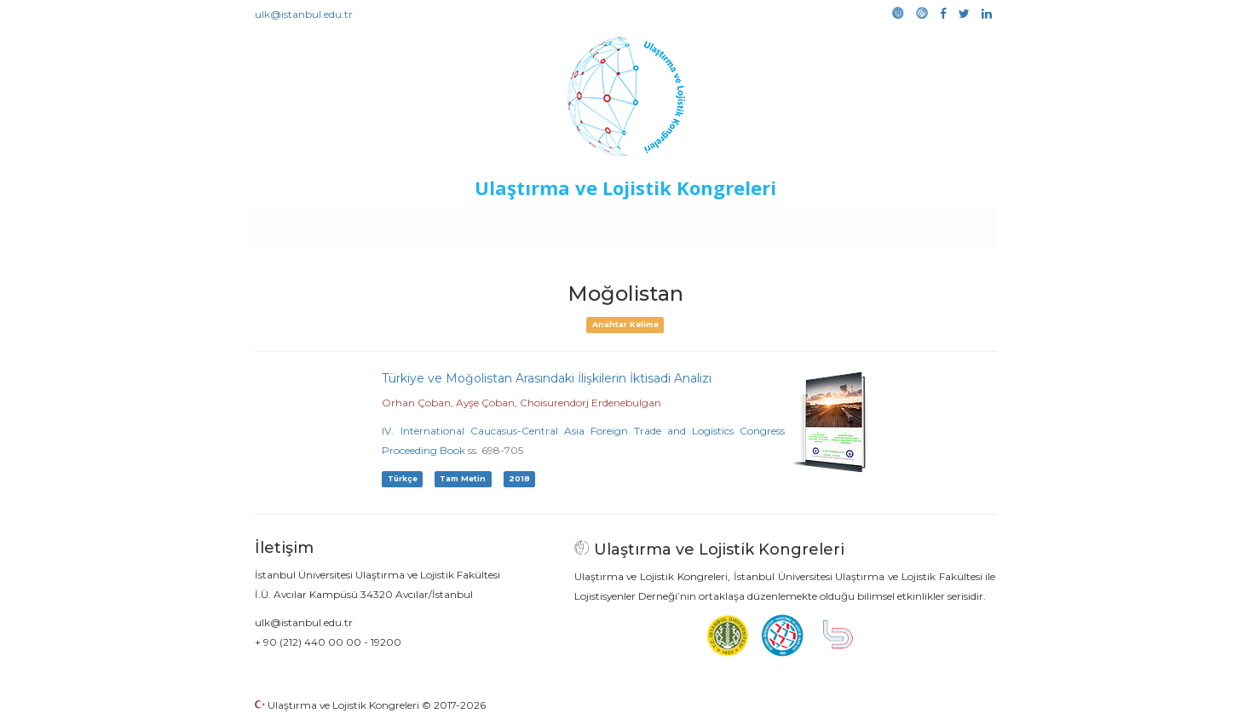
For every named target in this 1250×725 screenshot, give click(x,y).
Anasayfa (326, 223)
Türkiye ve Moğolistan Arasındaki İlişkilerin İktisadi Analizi (546, 378)
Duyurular (668, 223)
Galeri (881, 223)
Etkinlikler (598, 223)
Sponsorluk (742, 223)
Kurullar (387, 223)
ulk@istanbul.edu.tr (304, 14)
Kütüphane (819, 223)
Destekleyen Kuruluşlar (489, 223)
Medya (930, 223)
